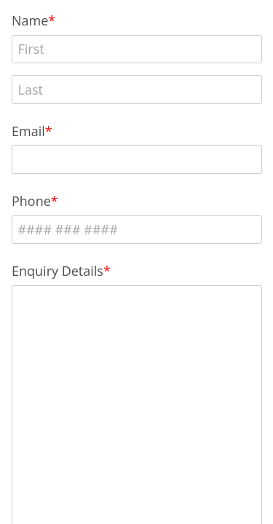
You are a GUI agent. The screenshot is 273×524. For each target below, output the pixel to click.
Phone (31, 201)
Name (30, 20)
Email (28, 131)
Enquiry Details (57, 270)
